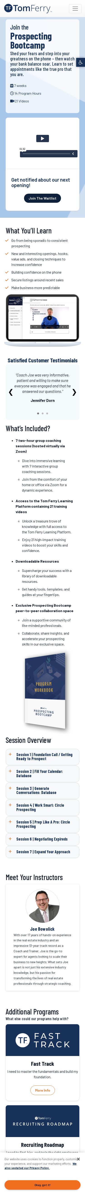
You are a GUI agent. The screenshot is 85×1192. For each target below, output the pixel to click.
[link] (80, 62)
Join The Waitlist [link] (42, 198)
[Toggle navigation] (75, 8)
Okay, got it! (42, 1185)
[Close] (78, 1159)
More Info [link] (42, 1090)
